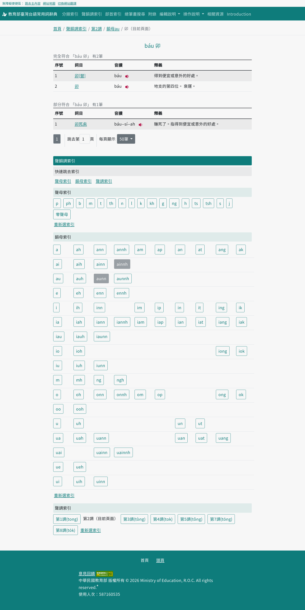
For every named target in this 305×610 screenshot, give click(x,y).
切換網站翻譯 (67, 3)
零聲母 (62, 214)
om (140, 394)
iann (100, 322)
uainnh (123, 452)
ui (57, 481)
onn (100, 394)
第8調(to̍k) (65, 530)
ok (241, 394)
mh (79, 380)
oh (78, 394)
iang (222, 322)
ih (78, 307)
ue (58, 467)
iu (57, 365)
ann (100, 249)
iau (59, 336)
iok (242, 351)
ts (196, 203)
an (180, 249)
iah (79, 322)
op (159, 394)
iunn (100, 365)
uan (181, 438)
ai (57, 264)
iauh (80, 336)
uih (79, 481)
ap (159, 249)
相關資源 (215, 14)
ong (222, 394)
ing (221, 307)
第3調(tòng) (134, 519)
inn (99, 307)
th (111, 203)
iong (222, 351)
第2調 (96, 28)
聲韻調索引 (92, 14)
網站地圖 (49, 3)
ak (241, 249)
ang (222, 249)
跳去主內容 (33, 3)
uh (78, 423)
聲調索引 (104, 181)
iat (200, 322)
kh (152, 203)
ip (159, 307)
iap (160, 322)
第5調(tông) (191, 519)
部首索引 (113, 14)
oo (58, 409)
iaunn (101, 336)
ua (58, 438)
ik (240, 307)
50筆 (124, 139)
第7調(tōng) (221, 519)
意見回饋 (87, 573)
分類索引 (70, 14)
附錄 (152, 14)
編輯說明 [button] (168, 14)
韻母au (113, 28)
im (139, 307)
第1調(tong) (67, 519)
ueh (79, 467)
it (199, 307)
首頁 (57, 28)
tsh (209, 203)
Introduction (239, 14)
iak (241, 322)
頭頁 (160, 560)
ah (78, 249)
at (200, 249)
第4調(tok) (163, 519)
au (58, 278)
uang (223, 438)
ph (68, 203)
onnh (122, 394)
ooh (80, 409)
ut (200, 423)
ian (181, 322)
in (179, 307)
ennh (122, 293)
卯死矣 (81, 124)
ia (57, 322)
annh (122, 249)
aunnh (123, 278)
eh (78, 293)
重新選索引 (64, 224)
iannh (122, 322)
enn (100, 293)
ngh (120, 380)
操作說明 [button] (192, 14)
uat (201, 438)
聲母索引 (63, 181)
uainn (101, 452)
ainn (100, 264)
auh (79, 278)
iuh (79, 365)
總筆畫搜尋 (135, 14)
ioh (79, 351)
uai (59, 452)
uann (101, 438)
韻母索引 (83, 181)
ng (174, 203)
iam (140, 322)
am (140, 249)
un (180, 423)
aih (79, 264)
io (57, 351)
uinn (100, 481)
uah (79, 438)
